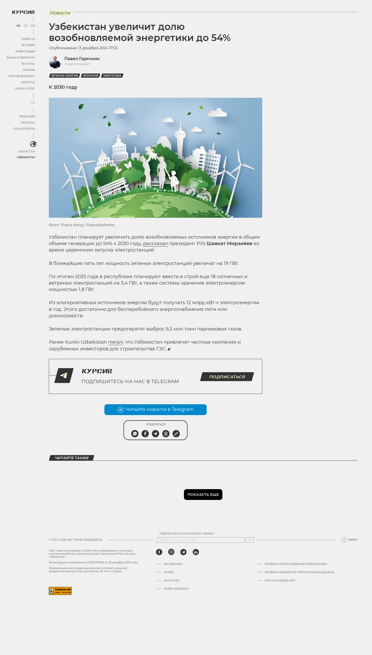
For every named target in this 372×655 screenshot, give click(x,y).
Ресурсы (28, 64)
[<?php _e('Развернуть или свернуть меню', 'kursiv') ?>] (33, 144)
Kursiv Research (176, 589)
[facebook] (159, 552)
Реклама (28, 122)
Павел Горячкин (82, 58)
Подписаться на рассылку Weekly (186, 533)
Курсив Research (22, 76)
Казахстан (26, 151)
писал (115, 342)
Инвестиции (25, 51)
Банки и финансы (20, 57)
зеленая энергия (64, 75)
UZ (26, 25)
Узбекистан (26, 157)
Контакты (171, 580)
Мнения (28, 70)
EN (33, 25)
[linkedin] (195, 552)
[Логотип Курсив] (23, 12)
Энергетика (112, 75)
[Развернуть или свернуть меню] (33, 103)
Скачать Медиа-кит (280, 580)
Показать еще (203, 494)
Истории (28, 45)
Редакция (27, 116)
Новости (28, 39)
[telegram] (183, 552)
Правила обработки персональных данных (300, 572)
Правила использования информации (296, 564)
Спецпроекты (24, 129)
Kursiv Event (25, 88)
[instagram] (171, 552)
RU (18, 25)
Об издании (173, 564)
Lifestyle (28, 82)
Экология (90, 75)
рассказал (155, 243)
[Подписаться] (250, 540)
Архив (168, 572)
